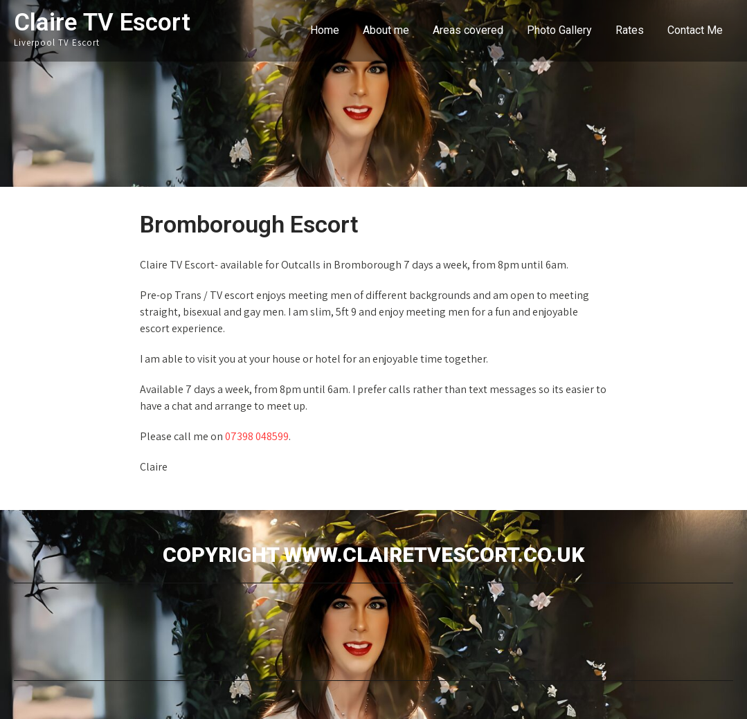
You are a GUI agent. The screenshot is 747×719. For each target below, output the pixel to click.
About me (386, 30)
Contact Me (695, 30)
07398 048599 (257, 436)
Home (324, 30)
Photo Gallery (559, 30)
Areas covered (468, 30)
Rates (629, 30)
